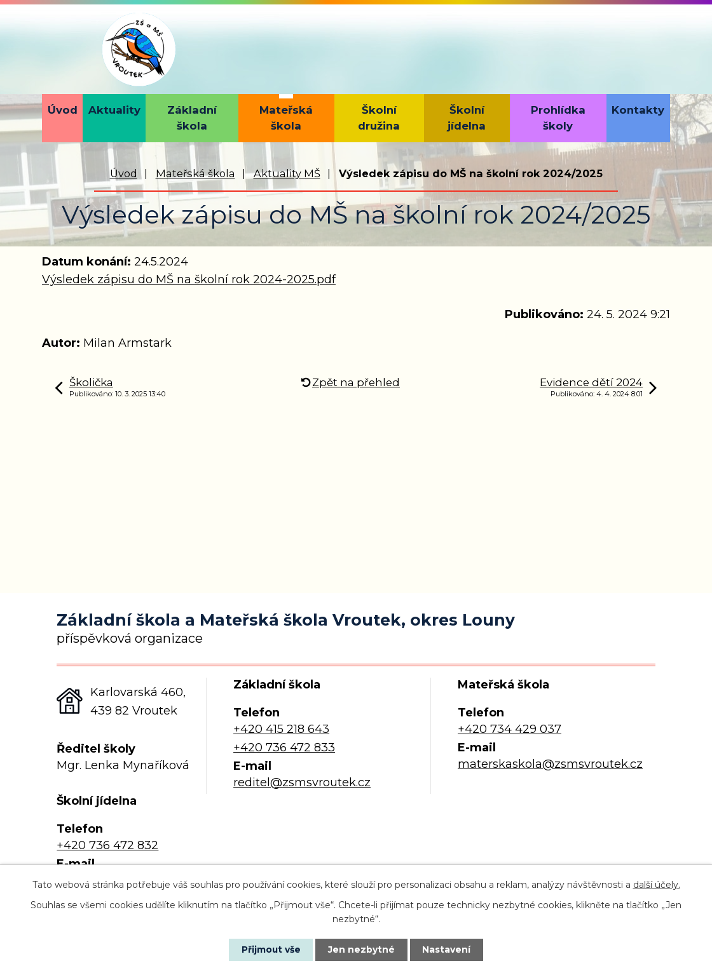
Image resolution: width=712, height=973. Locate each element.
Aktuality (114, 110)
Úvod (63, 110)
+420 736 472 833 (284, 748)
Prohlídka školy (558, 118)
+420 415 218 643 (281, 729)
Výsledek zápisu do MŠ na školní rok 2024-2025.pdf (189, 279)
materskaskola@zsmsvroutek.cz (550, 764)
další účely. (656, 884)
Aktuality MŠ (287, 173)
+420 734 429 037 (509, 729)
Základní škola (192, 118)
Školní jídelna (467, 118)
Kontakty (638, 110)
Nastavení (449, 949)
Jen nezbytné (362, 949)
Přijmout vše (269, 949)
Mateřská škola (286, 118)
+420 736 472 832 (107, 845)
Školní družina (379, 118)
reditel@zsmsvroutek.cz (302, 782)
